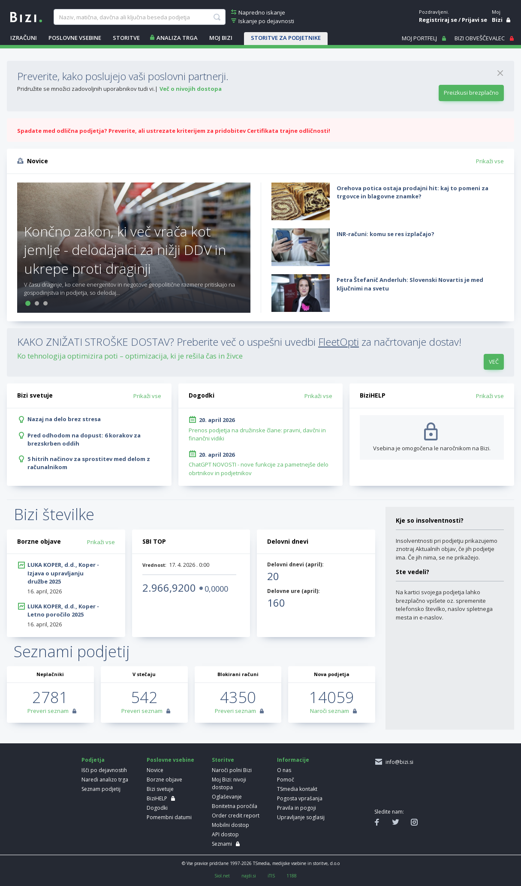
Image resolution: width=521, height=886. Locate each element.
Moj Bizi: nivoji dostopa (229, 783)
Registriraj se (438, 20)
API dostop (225, 834)
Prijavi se (474, 20)
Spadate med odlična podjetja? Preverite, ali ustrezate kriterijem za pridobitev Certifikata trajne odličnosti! (173, 131)
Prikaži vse (490, 161)
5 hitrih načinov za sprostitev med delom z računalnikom (88, 463)
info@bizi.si (398, 762)
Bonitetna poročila (234, 806)
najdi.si (248, 876)
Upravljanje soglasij (301, 817)
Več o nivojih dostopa (191, 89)
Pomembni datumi (169, 817)
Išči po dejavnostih (104, 770)
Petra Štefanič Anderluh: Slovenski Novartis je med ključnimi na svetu (410, 284)
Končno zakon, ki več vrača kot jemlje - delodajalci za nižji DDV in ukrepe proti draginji (125, 249)
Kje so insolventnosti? (430, 520)
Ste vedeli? (412, 572)
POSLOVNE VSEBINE (74, 38)
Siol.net (222, 876)
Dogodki (157, 807)
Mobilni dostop (230, 825)
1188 (291, 876)
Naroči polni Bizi (232, 770)
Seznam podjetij (100, 789)
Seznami (222, 843)
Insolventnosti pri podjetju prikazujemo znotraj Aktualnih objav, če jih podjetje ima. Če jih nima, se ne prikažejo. (446, 549)
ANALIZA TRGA (177, 38)
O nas (284, 770)
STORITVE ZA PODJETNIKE (286, 38)
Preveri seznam (48, 711)
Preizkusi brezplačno (471, 92)
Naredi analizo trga (104, 779)
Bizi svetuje (160, 789)
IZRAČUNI (23, 38)
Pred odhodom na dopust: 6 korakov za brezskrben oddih (84, 439)
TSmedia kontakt (297, 789)
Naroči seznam (329, 711)
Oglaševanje (227, 796)
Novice (155, 770)
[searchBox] (140, 17)
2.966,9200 (169, 588)
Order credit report (235, 815)
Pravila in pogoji (296, 807)
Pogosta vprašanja (299, 798)
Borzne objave (164, 779)
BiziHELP (157, 798)
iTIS (271, 876)
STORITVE (126, 38)
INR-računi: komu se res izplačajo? (385, 234)
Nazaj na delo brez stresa (64, 419)
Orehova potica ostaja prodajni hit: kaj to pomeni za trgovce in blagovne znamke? (412, 192)
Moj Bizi (220, 38)
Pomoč (285, 779)
